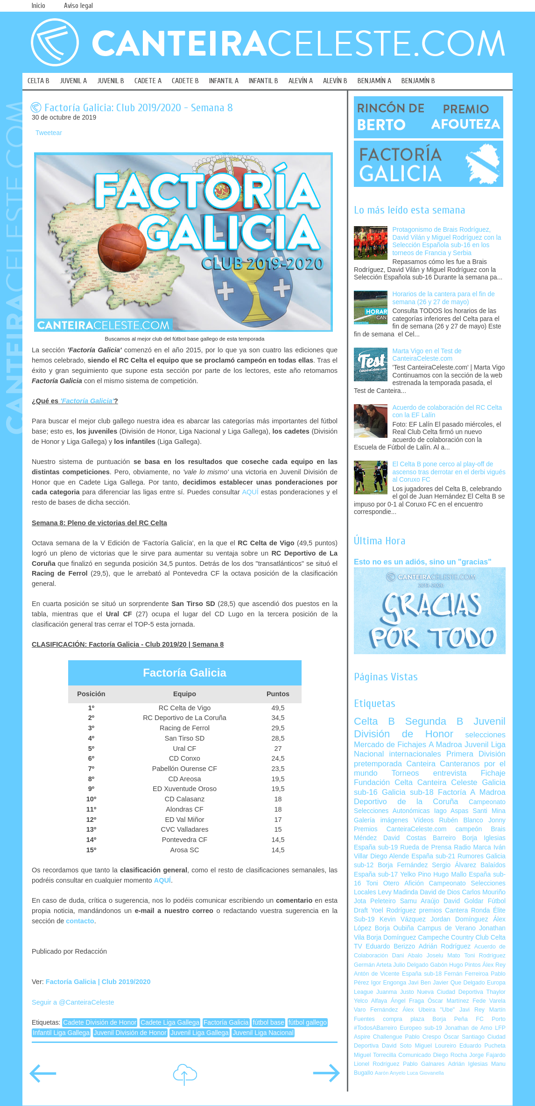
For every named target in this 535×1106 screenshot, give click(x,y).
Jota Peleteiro (375, 901)
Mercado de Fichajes (390, 744)
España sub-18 (422, 973)
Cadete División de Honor (99, 1022)
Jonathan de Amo (468, 1028)
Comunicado (414, 1055)
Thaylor (496, 992)
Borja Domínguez (391, 937)
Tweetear (48, 132)
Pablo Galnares (423, 1064)
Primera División (476, 753)
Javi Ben (419, 982)
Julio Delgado (410, 965)
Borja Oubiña (394, 928)
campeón (469, 829)
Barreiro (444, 838)
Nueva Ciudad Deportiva (450, 992)
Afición (413, 883)
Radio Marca (472, 847)
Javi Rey (472, 1009)
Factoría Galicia (226, 1022)
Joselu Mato (443, 955)
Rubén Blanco (461, 820)
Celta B (374, 721)
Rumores (471, 856)
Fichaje (493, 773)
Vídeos (424, 820)
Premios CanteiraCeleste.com (400, 829)
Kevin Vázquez (403, 919)
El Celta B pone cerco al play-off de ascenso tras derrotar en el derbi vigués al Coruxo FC (449, 472)
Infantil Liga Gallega (61, 1032)
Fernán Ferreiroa (466, 973)
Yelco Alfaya (370, 1001)
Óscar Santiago (464, 1037)
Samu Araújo (419, 901)
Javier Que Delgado (459, 982)
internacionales (415, 753)
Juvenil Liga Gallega (199, 1032)
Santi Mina (489, 810)
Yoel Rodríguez (393, 910)
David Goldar (463, 901)
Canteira (421, 763)
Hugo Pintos (465, 965)
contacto (80, 921)
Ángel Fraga (407, 1001)
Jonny (497, 820)
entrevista (450, 773)
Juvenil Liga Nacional (262, 1032)
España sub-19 (376, 847)
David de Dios (440, 892)
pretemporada (378, 763)
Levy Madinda (398, 892)
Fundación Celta (383, 782)
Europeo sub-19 (421, 1028)
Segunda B (434, 721)
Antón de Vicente (377, 973)
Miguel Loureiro (435, 1045)
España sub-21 (433, 856)
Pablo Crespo (423, 1037)
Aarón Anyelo (390, 1073)
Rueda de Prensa (425, 847)
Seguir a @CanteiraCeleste (73, 1002)
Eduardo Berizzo (390, 946)
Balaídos (493, 865)
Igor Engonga (388, 982)
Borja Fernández (403, 865)
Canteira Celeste (447, 782)
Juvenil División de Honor (130, 1032)
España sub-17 (376, 874)
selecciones (485, 734)
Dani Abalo (407, 955)
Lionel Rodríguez (377, 1064)
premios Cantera (443, 910)
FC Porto (491, 1019)
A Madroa (445, 744)
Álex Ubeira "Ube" (428, 1009)
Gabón (438, 965)
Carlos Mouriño (484, 892)
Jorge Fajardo (487, 1055)
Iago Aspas (451, 810)
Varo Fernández (376, 1009)
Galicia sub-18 (408, 792)
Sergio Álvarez (454, 865)
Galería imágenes (381, 820)
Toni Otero (382, 883)
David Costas (404, 838)
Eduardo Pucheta (482, 1045)
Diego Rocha (450, 1055)
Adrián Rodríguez (445, 946)
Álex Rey (494, 965)
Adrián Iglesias (468, 1064)
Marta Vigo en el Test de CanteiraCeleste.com (427, 355)
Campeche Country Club (453, 937)
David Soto (397, 1045)
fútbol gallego (308, 1022)
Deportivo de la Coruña (406, 801)
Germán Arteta (373, 965)
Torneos (405, 773)
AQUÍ (250, 492)
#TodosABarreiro (375, 1028)
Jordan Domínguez (459, 919)
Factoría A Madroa (472, 792)
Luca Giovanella (425, 1073)
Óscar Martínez (448, 1001)
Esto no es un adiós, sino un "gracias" (423, 561)
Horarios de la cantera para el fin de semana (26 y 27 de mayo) (444, 298)
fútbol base (268, 1022)
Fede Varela (489, 1001)
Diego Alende (389, 856)
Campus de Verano (446, 928)
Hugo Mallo (449, 874)
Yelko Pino (415, 874)
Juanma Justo (395, 992)
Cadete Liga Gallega (170, 1022)
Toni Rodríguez (485, 955)
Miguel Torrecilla (375, 1055)
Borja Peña (449, 1019)
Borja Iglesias (484, 838)
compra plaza (403, 1019)
